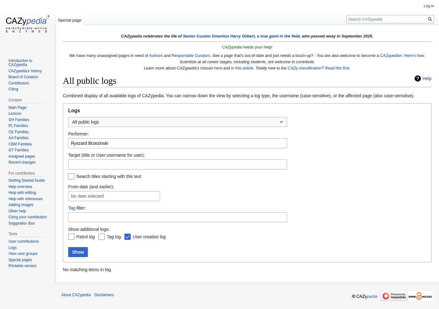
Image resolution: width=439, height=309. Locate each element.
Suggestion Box (21, 223)
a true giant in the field (278, 36)
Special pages (20, 260)
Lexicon (14, 113)
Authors (156, 55)
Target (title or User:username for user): (106, 155)
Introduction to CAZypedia (20, 62)
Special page (69, 20)
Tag (71, 207)
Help (426, 78)
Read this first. (338, 68)
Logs (12, 248)
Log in (429, 6)
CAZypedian (391, 55)
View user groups (23, 253)
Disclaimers (104, 295)
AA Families (18, 138)
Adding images (20, 205)
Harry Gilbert (242, 36)
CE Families (18, 132)
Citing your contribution (27, 217)
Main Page (17, 107)
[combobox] (177, 122)
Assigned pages (21, 156)
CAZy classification (304, 68)
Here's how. (414, 55)
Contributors (18, 83)
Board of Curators (23, 77)
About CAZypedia (76, 295)
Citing (13, 89)
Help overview (20, 187)
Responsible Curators (191, 55)
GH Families (18, 120)
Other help (17, 211)
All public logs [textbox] (85, 121)
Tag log (114, 236)
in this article (242, 68)
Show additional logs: (88, 229)
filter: (77, 207)
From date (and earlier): (91, 186)
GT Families (18, 150)
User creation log (149, 236)
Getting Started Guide (26, 180)
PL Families (18, 126)
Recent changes (22, 162)
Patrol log (85, 236)
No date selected (87, 196)
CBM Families (20, 144)
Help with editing (22, 192)
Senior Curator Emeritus (206, 36)
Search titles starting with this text (108, 176)
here (218, 68)
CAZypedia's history (25, 71)
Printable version (22, 266)
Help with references (25, 199)
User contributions (23, 241)
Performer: (78, 133)
